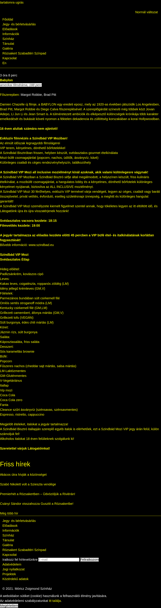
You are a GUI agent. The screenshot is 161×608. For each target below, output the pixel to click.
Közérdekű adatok (15, 579)
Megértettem (9, 605)
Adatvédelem (11, 564)
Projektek (9, 574)
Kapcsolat (9, 58)
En (4, 63)
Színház (8, 39)
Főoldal (7, 19)
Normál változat (146, 12)
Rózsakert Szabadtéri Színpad (24, 53)
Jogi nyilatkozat (13, 569)
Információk (10, 34)
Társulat (8, 43)
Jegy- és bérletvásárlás (19, 24)
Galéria (7, 48)
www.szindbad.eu (41, 245)
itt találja (55, 601)
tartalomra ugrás (12, 2)
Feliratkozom (89, 559)
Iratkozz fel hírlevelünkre (20, 559)
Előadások (9, 29)
